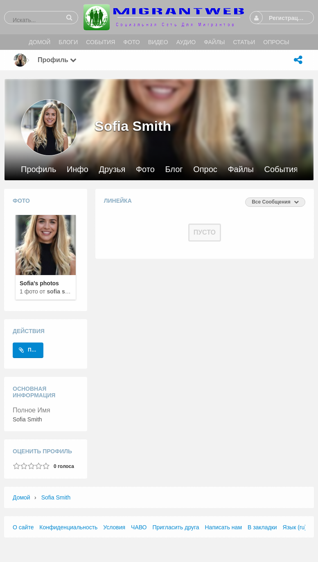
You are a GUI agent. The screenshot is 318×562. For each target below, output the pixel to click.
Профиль (38, 169)
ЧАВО (139, 527)
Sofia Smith (62, 291)
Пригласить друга (175, 527)
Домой (21, 497)
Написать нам (223, 527)
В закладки (262, 527)
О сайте (23, 527)
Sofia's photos (39, 283)
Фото (145, 169)
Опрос (205, 169)
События (281, 169)
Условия (114, 527)
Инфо (77, 169)
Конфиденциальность (68, 527)
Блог (174, 169)
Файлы (241, 169)
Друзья (112, 169)
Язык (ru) (295, 527)
